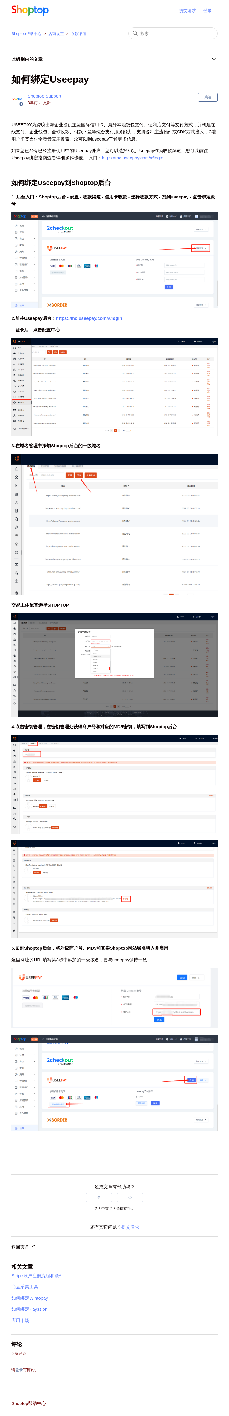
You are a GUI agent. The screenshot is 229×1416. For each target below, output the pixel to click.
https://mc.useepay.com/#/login (132, 157)
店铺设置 (56, 33)
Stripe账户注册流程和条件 (37, 1275)
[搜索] (173, 33)
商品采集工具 (24, 1286)
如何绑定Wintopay (29, 1298)
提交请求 (187, 10)
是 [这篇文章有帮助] (99, 1198)
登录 (19, 1370)
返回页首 (23, 1246)
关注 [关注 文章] (207, 97)
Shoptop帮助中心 (26, 33)
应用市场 (20, 1320)
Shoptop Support (44, 95)
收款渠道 (78, 33)
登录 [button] (207, 10)
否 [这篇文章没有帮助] (130, 1198)
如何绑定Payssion (29, 1309)
